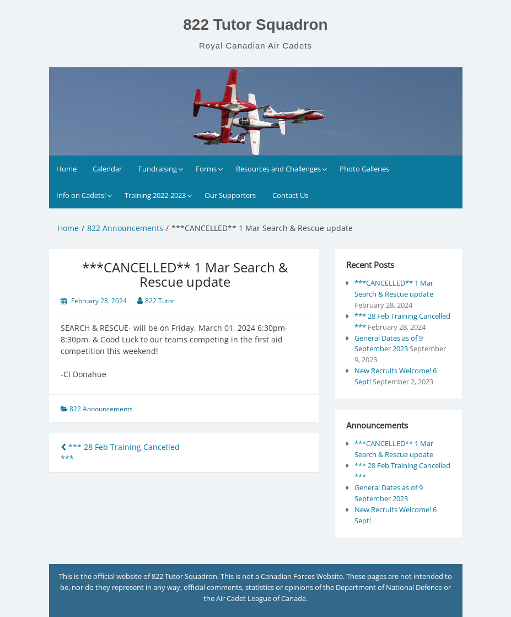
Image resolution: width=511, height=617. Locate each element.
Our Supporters (230, 195)
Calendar (107, 169)
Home (66, 169)
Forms (206, 169)
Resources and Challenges (278, 169)
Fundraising (157, 169)
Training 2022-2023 (155, 195)
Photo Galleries (364, 169)
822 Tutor (160, 300)
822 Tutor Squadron (255, 24)
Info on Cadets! (81, 195)
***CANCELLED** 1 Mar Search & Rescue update (393, 288)
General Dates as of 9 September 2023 (388, 343)
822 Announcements (101, 409)
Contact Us (290, 195)
